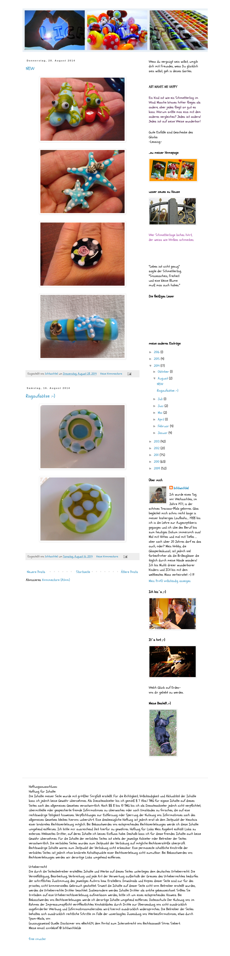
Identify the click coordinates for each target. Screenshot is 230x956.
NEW (30, 68)
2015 (157, 359)
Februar (164, 426)
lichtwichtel (181, 488)
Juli (161, 399)
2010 (157, 461)
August (163, 378)
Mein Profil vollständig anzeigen (170, 581)
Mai (161, 412)
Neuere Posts (36, 572)
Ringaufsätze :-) (40, 396)
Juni (161, 406)
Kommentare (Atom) (56, 580)
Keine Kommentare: (111, 374)
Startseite (83, 572)
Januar (163, 433)
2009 (157, 468)
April (161, 419)
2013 (157, 441)
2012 (157, 448)
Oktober (164, 371)
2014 (157, 365)
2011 (157, 455)
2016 (157, 352)
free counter (37, 939)
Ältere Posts (129, 572)
